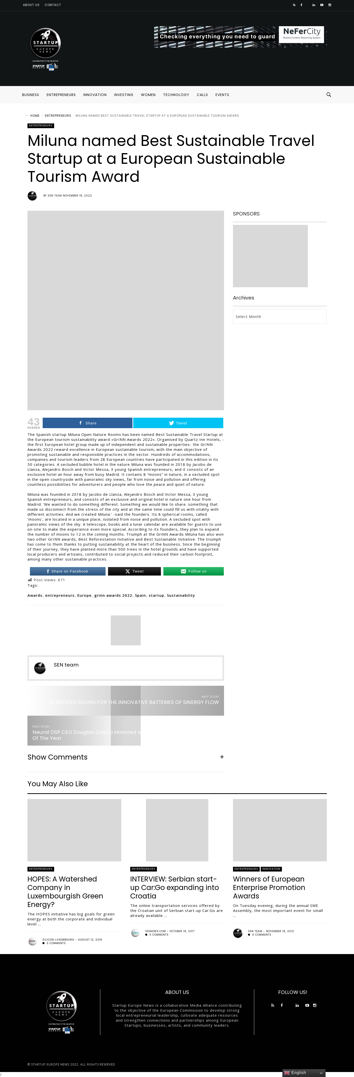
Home (35, 115)
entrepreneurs (60, 595)
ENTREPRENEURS (61, 94)
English (295, 1073)
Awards (34, 595)
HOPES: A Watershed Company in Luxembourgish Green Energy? (65, 891)
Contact (53, 5)
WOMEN (148, 94)
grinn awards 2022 (113, 595)
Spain (140, 595)
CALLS (202, 94)
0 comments (54, 943)
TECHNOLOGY (176, 94)
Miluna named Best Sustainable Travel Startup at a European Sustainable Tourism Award (157, 115)
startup (156, 595)
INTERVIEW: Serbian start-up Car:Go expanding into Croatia (174, 887)
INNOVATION (95, 94)
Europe (84, 595)
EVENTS (222, 94)
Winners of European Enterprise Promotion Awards (269, 887)
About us (31, 5)
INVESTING (123, 94)
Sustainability (181, 595)
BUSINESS (30, 94)
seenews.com (155, 931)
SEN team (55, 195)
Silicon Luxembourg (58, 940)
